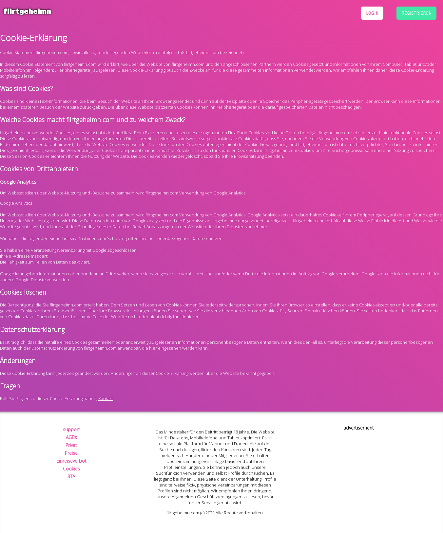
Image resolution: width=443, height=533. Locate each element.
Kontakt (105, 398)
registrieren (416, 13)
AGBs (71, 437)
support (71, 429)
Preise (71, 453)
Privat (71, 445)
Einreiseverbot (71, 461)
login (372, 13)
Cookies (71, 469)
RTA (71, 476)
